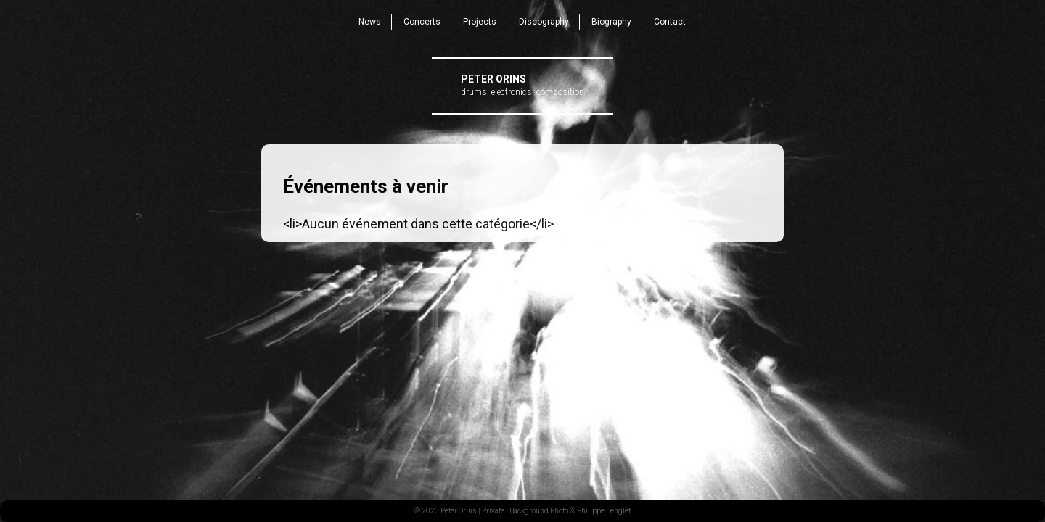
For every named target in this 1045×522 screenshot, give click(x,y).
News (369, 22)
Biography (611, 22)
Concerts (421, 22)
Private (493, 511)
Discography (544, 22)
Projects (479, 22)
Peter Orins (493, 79)
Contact (670, 22)
